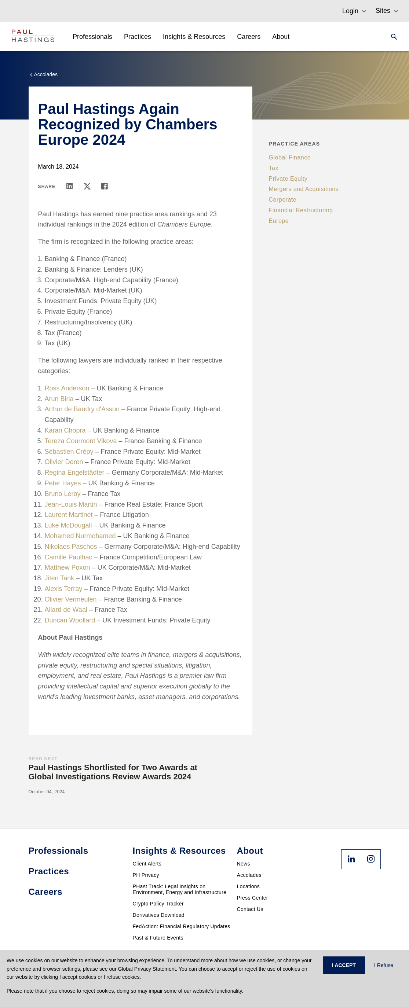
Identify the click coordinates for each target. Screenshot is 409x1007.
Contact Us (250, 909)
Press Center (252, 898)
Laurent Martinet (69, 514)
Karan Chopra (65, 430)
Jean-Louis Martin (71, 504)
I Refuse (383, 965)
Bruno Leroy (63, 493)
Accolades (249, 875)
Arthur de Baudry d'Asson (82, 409)
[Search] (391, 37)
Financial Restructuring (301, 210)
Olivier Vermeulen (71, 599)
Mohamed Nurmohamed (80, 536)
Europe (279, 221)
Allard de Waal (66, 609)
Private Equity (288, 179)
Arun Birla (59, 399)
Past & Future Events (158, 938)
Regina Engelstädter (75, 472)
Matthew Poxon (67, 567)
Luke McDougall (68, 525)
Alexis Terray (64, 588)
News (243, 864)
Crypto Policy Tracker (158, 904)
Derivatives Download (159, 915)
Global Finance (290, 157)
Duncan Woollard (70, 620)
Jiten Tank (59, 578)
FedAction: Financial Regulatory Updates (181, 926)
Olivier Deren (64, 462)
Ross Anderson (67, 388)
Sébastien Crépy (69, 451)
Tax (273, 168)
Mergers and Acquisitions (304, 189)
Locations (248, 886)
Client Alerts (147, 864)
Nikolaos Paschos (71, 546)
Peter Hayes (63, 483)
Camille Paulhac (68, 557)
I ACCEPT (344, 965)
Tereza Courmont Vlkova (81, 441)
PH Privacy (146, 875)
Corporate (283, 199)
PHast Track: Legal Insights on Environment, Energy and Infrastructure (180, 889)
